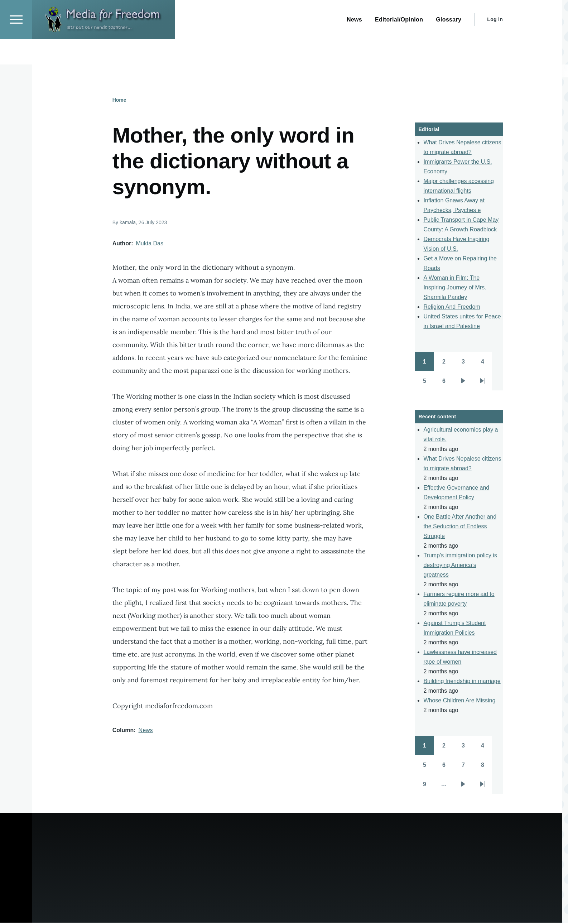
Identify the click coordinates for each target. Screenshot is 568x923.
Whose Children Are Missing (459, 701)
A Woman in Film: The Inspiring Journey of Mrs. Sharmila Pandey (454, 288)
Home (119, 100)
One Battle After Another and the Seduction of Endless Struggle (459, 526)
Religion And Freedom (451, 307)
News (146, 730)
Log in (495, 45)
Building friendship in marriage (461, 681)
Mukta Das (149, 244)
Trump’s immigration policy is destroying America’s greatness (460, 565)
